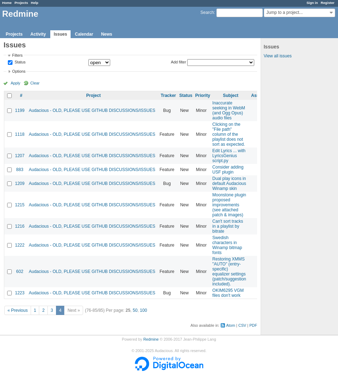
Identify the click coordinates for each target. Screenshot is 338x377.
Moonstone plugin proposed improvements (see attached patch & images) (229, 204)
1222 (20, 245)
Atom (230, 325)
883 (19, 169)
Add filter (178, 62)
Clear (35, 83)
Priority (202, 95)
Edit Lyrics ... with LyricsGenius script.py (229, 155)
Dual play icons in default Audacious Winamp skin (229, 183)
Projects (21, 3)
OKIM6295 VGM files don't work (228, 293)
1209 (20, 183)
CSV (242, 325)
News (106, 34)
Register (327, 3)
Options (18, 71)
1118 (20, 134)
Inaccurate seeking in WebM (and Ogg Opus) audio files (228, 110)
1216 (20, 226)
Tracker (168, 95)
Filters (17, 55)
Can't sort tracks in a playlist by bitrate (227, 226)
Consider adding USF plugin (228, 170)
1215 (20, 204)
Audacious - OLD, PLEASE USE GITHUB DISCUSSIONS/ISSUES (92, 110)
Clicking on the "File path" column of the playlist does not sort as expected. (228, 134)
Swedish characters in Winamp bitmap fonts (227, 245)
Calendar (84, 34)
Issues (60, 34)
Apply (15, 83)
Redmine (151, 339)
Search (207, 12)
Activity (38, 34)
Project (93, 95)
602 (19, 271)
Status (20, 62)
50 (135, 310)
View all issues (277, 55)
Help (35, 3)
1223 (20, 292)
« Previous (17, 310)
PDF (253, 325)
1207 (20, 155)
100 (143, 310)
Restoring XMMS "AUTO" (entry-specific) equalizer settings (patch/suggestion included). (229, 271)
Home (7, 3)
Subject (230, 95)
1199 (20, 110)
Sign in (312, 3)
